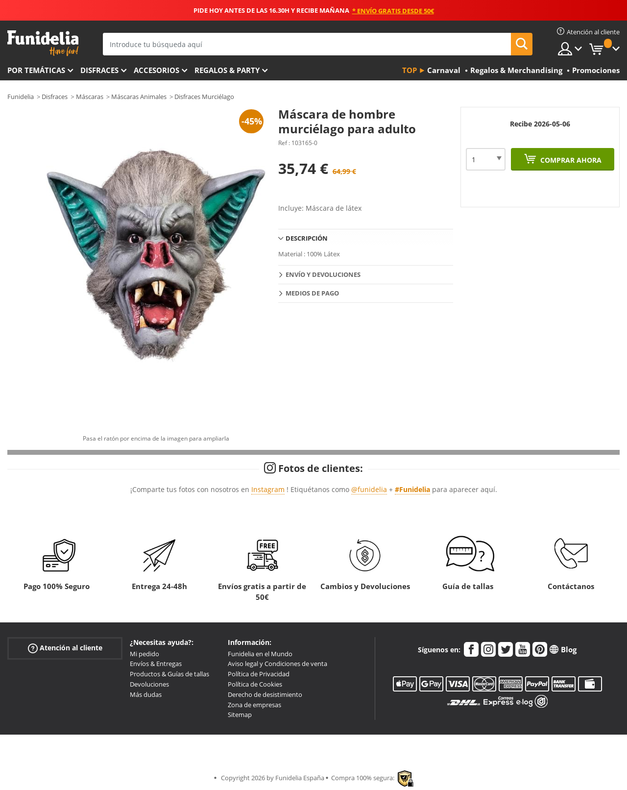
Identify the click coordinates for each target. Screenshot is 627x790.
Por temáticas (36, 70)
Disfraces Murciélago (204, 96)
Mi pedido (144, 653)
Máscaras (89, 96)
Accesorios (156, 70)
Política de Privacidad (258, 673)
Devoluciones (149, 684)
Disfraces (99, 70)
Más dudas (146, 694)
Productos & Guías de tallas (169, 673)
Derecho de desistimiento (265, 694)
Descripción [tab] (307, 238)
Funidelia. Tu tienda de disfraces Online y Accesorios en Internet (42, 43)
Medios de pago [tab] (312, 293)
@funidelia (369, 489)
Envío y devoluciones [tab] (323, 274)
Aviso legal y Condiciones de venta (277, 663)
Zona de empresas (254, 704)
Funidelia (20, 96)
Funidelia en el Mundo (260, 653)
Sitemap (240, 714)
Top (409, 70)
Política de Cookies (255, 684)
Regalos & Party (227, 70)
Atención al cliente (65, 647)
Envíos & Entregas (156, 663)
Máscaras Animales (139, 96)
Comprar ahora (570, 160)
